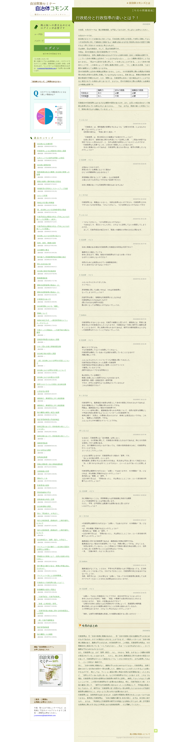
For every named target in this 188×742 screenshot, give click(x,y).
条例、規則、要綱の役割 (47, 244)
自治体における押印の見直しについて (51, 371)
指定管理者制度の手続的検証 (48, 421)
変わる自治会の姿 (47, 265)
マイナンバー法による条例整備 (50, 577)
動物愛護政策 (47, 279)
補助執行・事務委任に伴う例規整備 (50, 399)
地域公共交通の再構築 (47, 204)
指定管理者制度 (47, 628)
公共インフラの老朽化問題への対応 (50, 159)
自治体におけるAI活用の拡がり (49, 237)
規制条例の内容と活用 (47, 500)
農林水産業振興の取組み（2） (48, 286)
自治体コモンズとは (139, 3)
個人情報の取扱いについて (140, 734)
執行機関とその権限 (47, 635)
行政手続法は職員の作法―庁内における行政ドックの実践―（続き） (53, 219)
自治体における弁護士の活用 (48, 378)
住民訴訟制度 (47, 458)
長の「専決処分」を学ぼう (48, 514)
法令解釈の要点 (47, 251)
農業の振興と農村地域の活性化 (49, 183)
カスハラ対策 (47, 197)
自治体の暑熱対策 (47, 166)
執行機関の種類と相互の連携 (48, 413)
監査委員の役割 (47, 486)
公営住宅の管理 (47, 392)
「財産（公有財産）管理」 (47, 605)
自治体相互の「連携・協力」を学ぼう (52, 541)
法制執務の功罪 (47, 472)
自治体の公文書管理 (47, 145)
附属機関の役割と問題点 (47, 591)
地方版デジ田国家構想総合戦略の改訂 (51, 258)
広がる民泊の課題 (44, 451)
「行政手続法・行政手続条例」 (49, 598)
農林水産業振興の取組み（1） (48, 293)
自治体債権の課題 (47, 507)
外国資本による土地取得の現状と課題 (51, 152)
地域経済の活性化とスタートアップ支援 (52, 190)
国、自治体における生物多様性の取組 (51, 211)
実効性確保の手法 (47, 493)
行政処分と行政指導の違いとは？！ (50, 584)
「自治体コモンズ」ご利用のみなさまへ (46, 82)
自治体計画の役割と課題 (46, 355)
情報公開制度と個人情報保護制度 (50, 465)
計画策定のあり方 (47, 300)
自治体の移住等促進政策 (47, 272)
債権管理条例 (47, 444)
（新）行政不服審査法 (47, 621)
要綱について (47, 314)
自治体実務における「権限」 (48, 307)
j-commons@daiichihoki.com (46, 68)
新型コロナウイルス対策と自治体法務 (51, 385)
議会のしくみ (47, 479)
